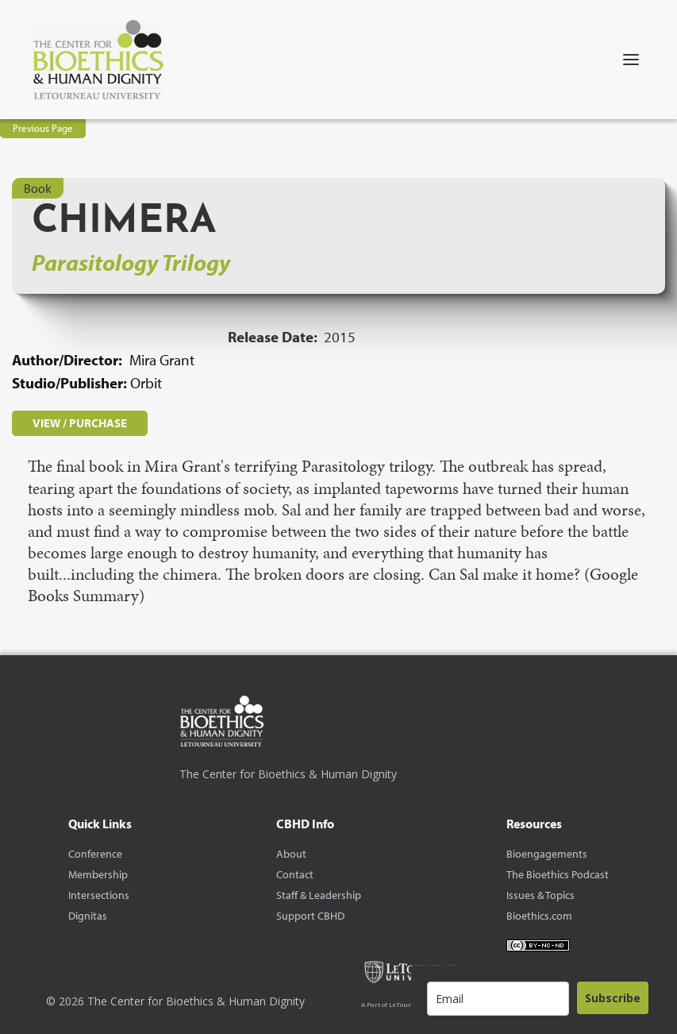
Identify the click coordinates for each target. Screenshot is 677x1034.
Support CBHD (310, 916)
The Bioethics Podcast (557, 874)
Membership (98, 874)
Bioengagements (546, 854)
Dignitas (87, 916)
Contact (294, 874)
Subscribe (612, 997)
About (291, 854)
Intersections (98, 895)
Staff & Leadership (318, 895)
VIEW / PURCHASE (80, 422)
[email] (498, 999)
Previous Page (43, 128)
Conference (95, 854)
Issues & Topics (540, 895)
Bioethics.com (539, 916)
